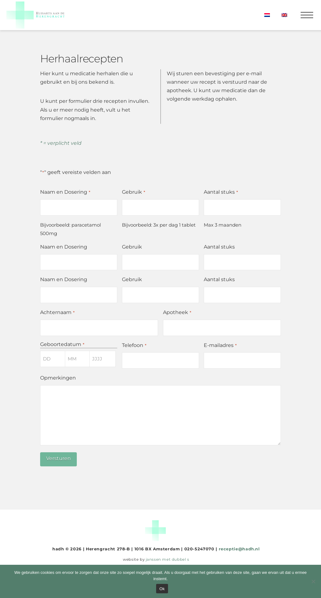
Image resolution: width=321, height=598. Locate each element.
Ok (162, 588)
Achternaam (57, 312)
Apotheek (177, 312)
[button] (306, 15)
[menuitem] (267, 15)
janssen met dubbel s (167, 559)
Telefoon (134, 345)
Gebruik (133, 192)
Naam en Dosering (65, 192)
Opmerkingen (58, 378)
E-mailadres (220, 345)
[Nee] (313, 581)
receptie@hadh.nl (239, 549)
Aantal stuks (221, 192)
